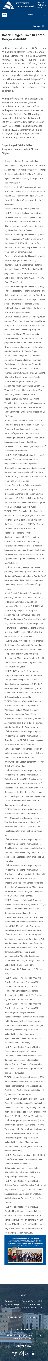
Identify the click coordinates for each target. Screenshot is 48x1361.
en (4, 15)
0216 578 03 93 (28, 1338)
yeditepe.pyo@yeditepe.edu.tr (27, 1335)
